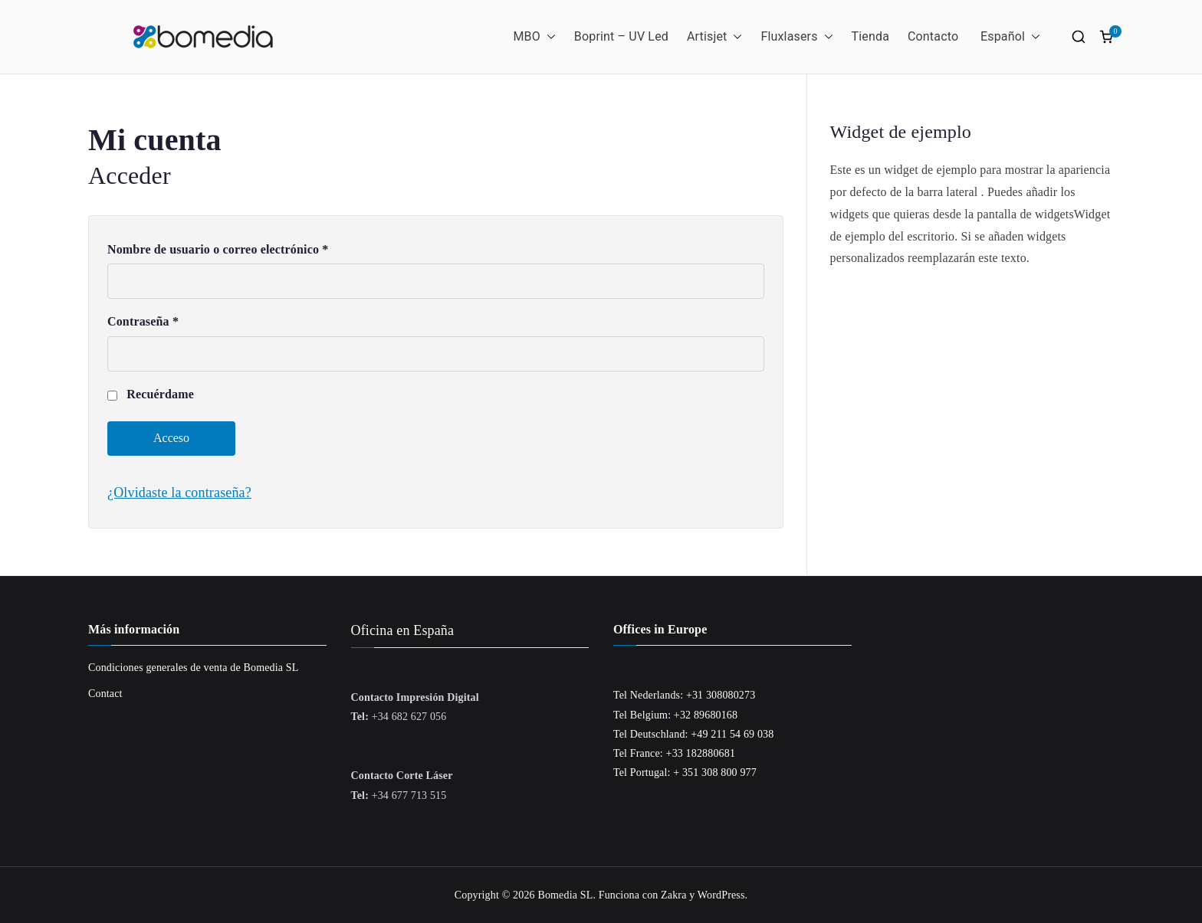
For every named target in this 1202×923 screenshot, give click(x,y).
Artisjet (714, 37)
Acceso (171, 437)
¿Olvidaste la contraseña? (179, 492)
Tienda (870, 36)
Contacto (933, 36)
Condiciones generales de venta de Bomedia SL (193, 667)
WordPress (721, 895)
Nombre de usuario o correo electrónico (222, 247)
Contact (105, 693)
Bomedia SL (565, 895)
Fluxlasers (796, 37)
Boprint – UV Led (621, 36)
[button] (548, 37)
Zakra (673, 895)
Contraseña (147, 319)
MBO (534, 37)
